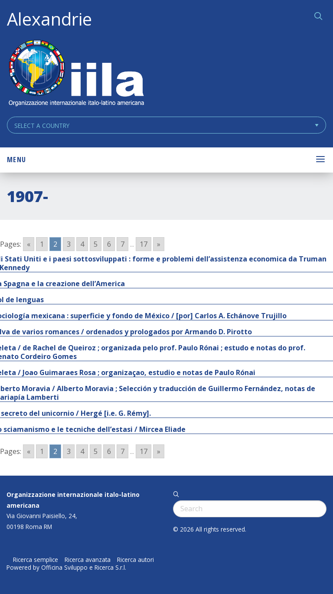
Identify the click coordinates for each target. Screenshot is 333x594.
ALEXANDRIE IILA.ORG (76, 74)
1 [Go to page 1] (42, 244)
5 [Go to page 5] (96, 244)
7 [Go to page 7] (122, 244)
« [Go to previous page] (28, 244)
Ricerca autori (135, 560)
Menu (16, 159)
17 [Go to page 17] (143, 244)
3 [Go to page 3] (69, 244)
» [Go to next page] (158, 244)
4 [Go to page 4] (82, 244)
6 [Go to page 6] (109, 244)
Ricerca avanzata (88, 560)
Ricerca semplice (35, 560)
